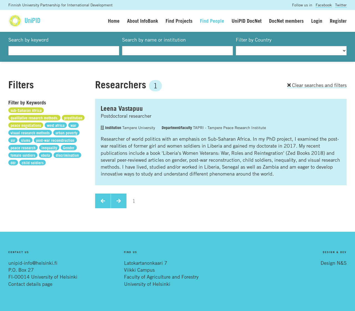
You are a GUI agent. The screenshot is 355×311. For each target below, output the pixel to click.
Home (114, 21)
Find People (212, 21)
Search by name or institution (154, 40)
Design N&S (334, 263)
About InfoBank (142, 21)
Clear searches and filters (317, 85)
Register (338, 21)
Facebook (324, 4)
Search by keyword (28, 40)
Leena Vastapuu (122, 108)
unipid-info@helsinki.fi (32, 263)
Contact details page (30, 284)
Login (316, 21)
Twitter (341, 4)
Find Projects (179, 21)
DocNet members (286, 21)
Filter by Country (254, 40)
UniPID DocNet (247, 21)
